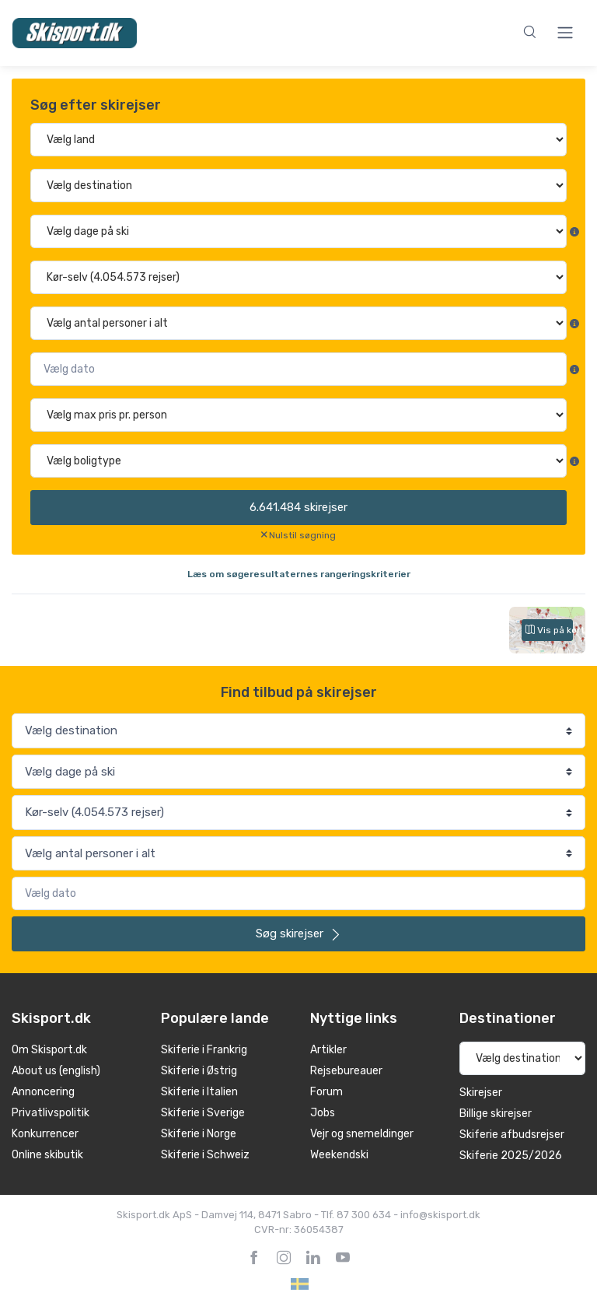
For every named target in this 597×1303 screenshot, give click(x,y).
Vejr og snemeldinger (362, 1133)
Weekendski (339, 1154)
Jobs (322, 1112)
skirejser (298, 507)
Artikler (328, 1049)
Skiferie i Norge (198, 1133)
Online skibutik (47, 1154)
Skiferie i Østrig (199, 1070)
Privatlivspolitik (50, 1112)
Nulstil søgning (302, 535)
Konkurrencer (45, 1133)
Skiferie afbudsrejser (511, 1134)
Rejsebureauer (346, 1070)
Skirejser (480, 1092)
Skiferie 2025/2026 (510, 1155)
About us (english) (56, 1070)
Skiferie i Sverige (203, 1112)
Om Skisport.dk (49, 1049)
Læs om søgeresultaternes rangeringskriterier (298, 574)
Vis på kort (549, 630)
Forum (326, 1091)
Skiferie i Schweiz (205, 1154)
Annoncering (43, 1091)
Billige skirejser (495, 1113)
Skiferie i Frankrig (204, 1049)
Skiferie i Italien (199, 1091)
